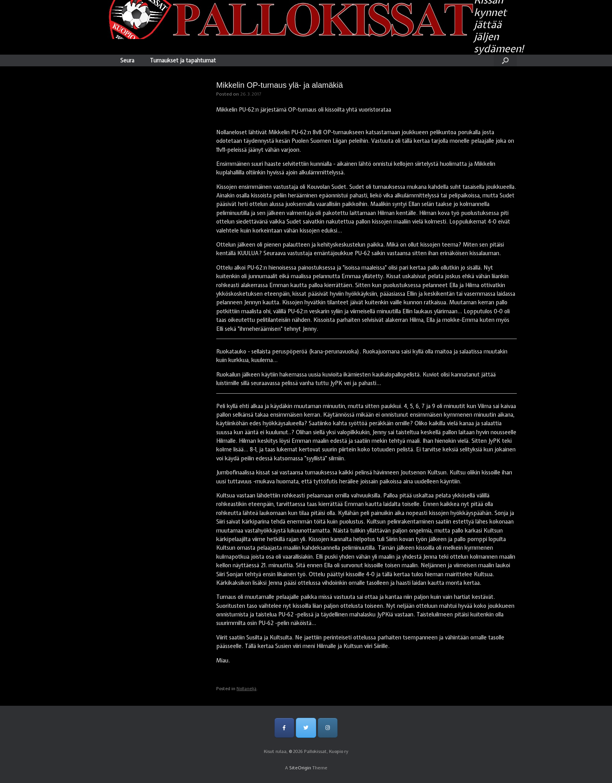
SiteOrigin (300, 768)
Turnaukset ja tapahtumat (183, 60)
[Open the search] (505, 60)
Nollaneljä (246, 688)
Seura (127, 60)
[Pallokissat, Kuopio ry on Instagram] (328, 728)
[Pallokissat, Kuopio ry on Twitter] (306, 728)
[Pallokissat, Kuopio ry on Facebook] (284, 728)
